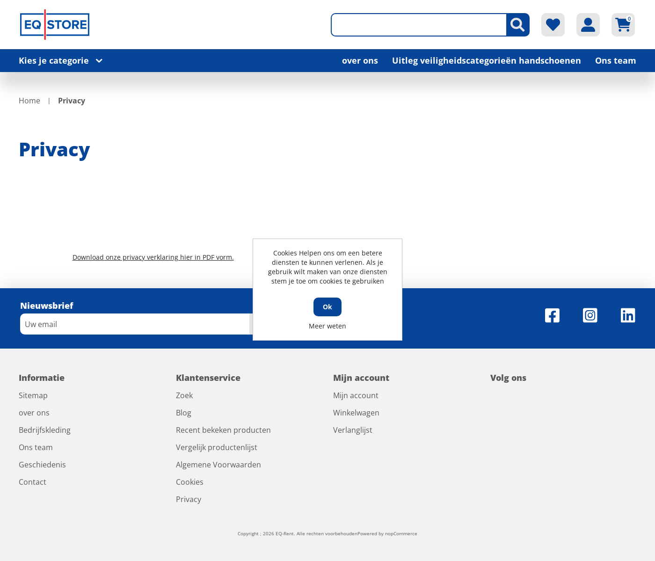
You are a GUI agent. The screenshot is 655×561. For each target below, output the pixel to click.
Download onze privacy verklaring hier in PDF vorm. (153, 257)
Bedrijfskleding (45, 430)
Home (29, 100)
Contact (32, 482)
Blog (183, 413)
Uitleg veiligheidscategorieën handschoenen (486, 60)
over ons (360, 60)
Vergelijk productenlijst (216, 447)
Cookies (190, 482)
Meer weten (327, 325)
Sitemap (33, 395)
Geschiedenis (42, 464)
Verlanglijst (352, 430)
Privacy (188, 499)
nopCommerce (401, 533)
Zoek (184, 395)
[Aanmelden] (134, 324)
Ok (327, 306)
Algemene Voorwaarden (218, 464)
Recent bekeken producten (223, 430)
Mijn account (355, 395)
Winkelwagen (356, 413)
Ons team (615, 60)
